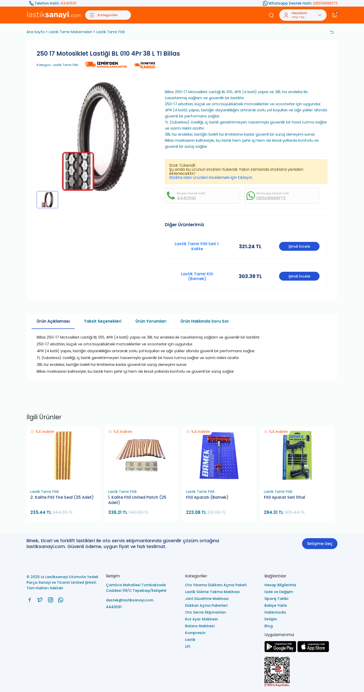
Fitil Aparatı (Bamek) (207, 497)
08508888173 (325, 3)
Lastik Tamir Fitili (110, 32)
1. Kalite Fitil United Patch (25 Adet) (137, 500)
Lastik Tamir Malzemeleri (70, 32)
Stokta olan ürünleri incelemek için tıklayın (210, 177)
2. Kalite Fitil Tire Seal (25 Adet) (62, 497)
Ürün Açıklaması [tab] (53, 321)
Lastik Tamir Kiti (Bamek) (197, 276)
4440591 (68, 3)
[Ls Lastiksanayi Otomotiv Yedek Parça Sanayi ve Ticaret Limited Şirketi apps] (313, 651)
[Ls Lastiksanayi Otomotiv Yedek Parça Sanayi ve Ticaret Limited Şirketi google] (280, 651)
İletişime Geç (319, 543)
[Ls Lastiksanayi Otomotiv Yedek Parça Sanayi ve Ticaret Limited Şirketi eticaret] (301, 672)
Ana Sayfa (35, 32)
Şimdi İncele (299, 246)
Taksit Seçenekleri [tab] (102, 321)
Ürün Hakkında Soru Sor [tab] (204, 321)
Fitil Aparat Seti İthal (284, 497)
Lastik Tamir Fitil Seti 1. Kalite (197, 246)
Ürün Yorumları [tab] (150, 321)
